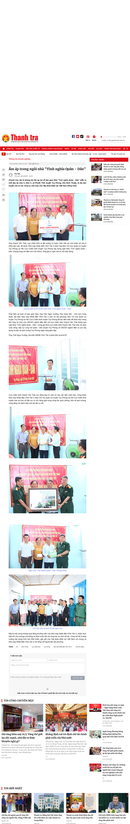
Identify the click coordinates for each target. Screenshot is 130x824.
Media (67, 18)
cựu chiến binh (36, 516)
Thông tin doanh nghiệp (19, 29)
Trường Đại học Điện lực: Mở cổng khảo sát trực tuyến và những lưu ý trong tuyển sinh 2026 (48, 761)
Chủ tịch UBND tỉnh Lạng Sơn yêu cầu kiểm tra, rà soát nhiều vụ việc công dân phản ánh (112, 687)
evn (17, 516)
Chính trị (10, 18)
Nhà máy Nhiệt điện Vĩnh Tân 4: (63, 516)
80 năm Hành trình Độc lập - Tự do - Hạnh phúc (91, 24)
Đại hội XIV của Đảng (39, 24)
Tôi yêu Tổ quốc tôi (120, 24)
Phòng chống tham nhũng (52, 18)
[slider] (110, 7)
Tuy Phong (47, 516)
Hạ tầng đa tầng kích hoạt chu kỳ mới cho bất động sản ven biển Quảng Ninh (47, 723)
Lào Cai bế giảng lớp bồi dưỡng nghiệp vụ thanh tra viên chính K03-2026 (79, 723)
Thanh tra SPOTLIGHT (112, 18)
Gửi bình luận (78, 548)
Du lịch (99, 18)
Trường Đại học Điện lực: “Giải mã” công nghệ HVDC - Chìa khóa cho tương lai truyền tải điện (80, 761)
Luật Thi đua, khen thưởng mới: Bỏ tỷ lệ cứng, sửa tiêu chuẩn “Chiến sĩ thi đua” (115, 49)
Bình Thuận (25, 516)
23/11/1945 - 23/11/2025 (60, 24)
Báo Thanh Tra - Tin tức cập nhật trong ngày (20, 8)
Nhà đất (91, 18)
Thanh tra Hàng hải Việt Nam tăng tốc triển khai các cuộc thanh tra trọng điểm (48, 687)
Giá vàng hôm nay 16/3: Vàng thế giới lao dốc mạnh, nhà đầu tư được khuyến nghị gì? (22, 608)
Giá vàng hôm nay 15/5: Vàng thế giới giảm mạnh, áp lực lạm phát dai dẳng (113, 620)
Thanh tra (20, 18)
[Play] (101, 6)
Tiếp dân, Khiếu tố (33, 18)
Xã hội (73, 18)
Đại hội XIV (22, 24)
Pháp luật (82, 18)
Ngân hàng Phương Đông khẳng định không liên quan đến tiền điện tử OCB (113, 603)
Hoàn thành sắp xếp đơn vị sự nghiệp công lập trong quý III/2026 (114, 87)
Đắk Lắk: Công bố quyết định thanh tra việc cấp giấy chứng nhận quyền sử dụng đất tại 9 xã (115, 36)
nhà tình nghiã (80, 516)
